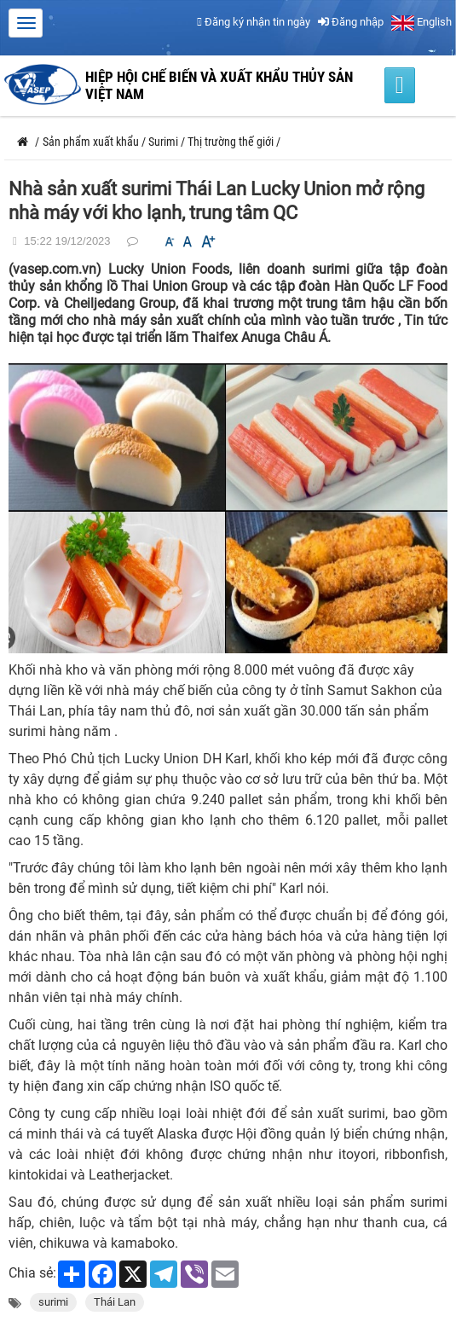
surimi (53, 1301)
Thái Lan (115, 1301)
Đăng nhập (351, 21)
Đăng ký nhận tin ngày (253, 21)
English (421, 21)
